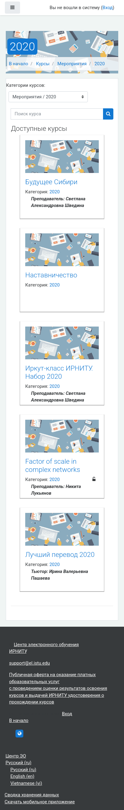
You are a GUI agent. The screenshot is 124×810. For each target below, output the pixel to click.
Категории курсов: (25, 85)
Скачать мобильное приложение (40, 802)
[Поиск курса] (57, 114)
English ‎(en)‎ (22, 776)
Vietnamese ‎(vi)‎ (26, 783)
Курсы (43, 63)
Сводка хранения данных (32, 795)
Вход (107, 7)
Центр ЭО (15, 756)
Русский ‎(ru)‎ (18, 762)
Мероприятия (72, 63)
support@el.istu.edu (29, 663)
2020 (100, 63)
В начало (18, 63)
